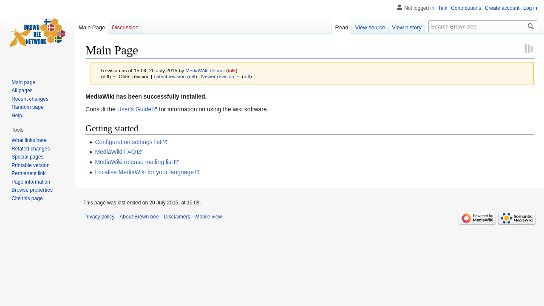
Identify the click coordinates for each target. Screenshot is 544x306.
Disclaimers (177, 217)
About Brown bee (139, 217)
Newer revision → (221, 76)
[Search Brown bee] (482, 26)
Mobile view (208, 217)
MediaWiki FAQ (115, 151)
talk (231, 70)
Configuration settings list (128, 142)
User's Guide (134, 109)
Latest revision (169, 76)
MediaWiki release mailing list (134, 162)
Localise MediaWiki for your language (144, 172)
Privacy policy (98, 217)
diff (192, 76)
